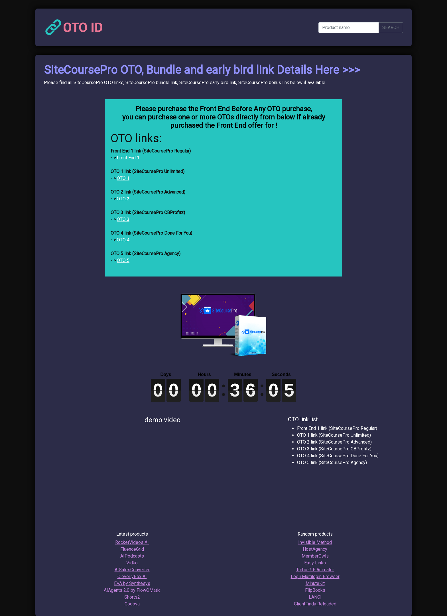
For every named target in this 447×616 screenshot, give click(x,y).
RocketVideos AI (132, 542)
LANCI (315, 597)
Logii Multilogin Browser (315, 576)
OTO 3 (123, 219)
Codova (132, 604)
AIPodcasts (132, 556)
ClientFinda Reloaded (315, 604)
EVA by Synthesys (132, 583)
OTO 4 (123, 240)
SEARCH (390, 27)
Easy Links (315, 563)
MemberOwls (315, 556)
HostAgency (315, 549)
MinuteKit (315, 583)
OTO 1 (123, 178)
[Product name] (348, 27)
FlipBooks (315, 590)
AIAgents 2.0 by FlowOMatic (132, 590)
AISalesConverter (132, 569)
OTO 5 (123, 260)
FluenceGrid (132, 549)
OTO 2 (123, 199)
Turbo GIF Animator (315, 569)
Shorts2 (132, 597)
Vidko (132, 563)
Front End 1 (128, 157)
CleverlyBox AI (132, 576)
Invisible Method (315, 542)
